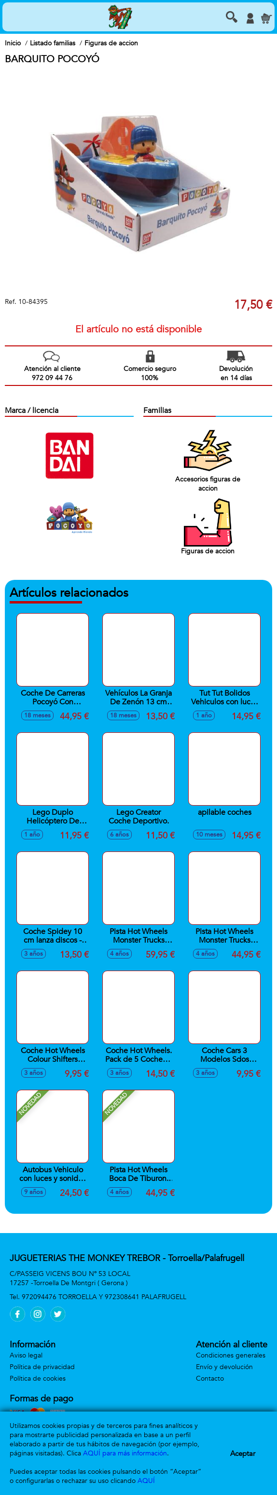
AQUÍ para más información (125, 1453)
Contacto (210, 1378)
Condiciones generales (230, 1355)
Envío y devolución (224, 1367)
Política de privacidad (42, 1367)
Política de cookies (38, 1378)
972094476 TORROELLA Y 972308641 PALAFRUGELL (104, 1297)
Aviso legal (26, 1355)
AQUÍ (146, 1480)
